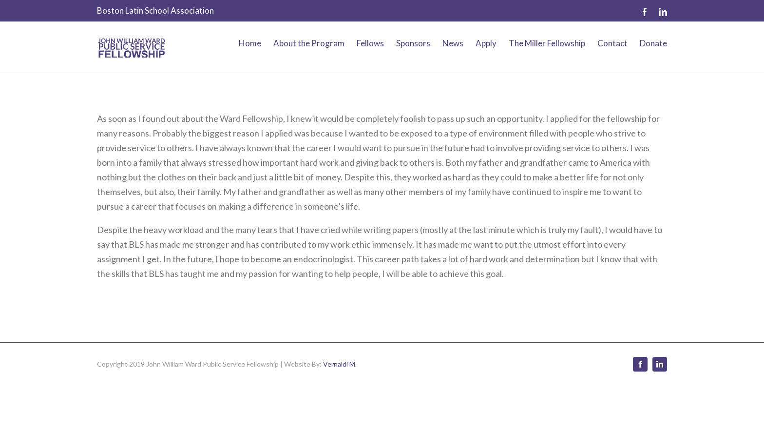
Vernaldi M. (340, 364)
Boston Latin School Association (155, 10)
